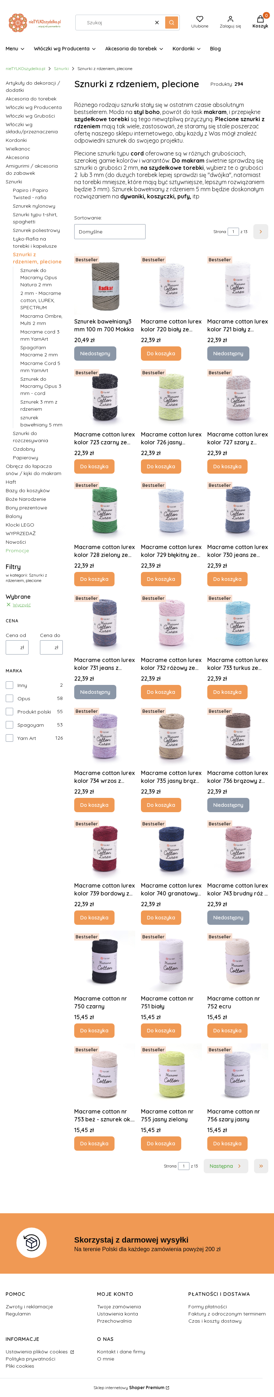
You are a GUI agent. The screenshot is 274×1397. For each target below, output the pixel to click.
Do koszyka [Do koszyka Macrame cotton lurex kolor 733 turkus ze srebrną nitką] (227, 692)
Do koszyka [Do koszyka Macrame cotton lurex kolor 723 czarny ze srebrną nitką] (94, 466)
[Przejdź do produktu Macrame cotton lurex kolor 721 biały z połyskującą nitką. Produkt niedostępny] (237, 284)
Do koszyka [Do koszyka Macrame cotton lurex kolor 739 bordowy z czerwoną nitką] (94, 917)
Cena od (16, 635)
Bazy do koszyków (28, 490)
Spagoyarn (30, 725)
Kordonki (16, 140)
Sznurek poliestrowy (36, 230)
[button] (171, 22)
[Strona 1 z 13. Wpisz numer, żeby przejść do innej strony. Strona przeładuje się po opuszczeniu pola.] (233, 232)
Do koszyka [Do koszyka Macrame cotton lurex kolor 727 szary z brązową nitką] (227, 466)
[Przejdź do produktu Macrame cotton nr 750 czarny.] (104, 961)
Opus (23, 698)
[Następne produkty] (226, 1166)
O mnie (105, 1359)
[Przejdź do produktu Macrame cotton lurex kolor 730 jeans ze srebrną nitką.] (237, 509)
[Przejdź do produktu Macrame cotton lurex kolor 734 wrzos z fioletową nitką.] (104, 735)
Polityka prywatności (30, 1359)
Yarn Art (26, 738)
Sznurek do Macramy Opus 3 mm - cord (40, 386)
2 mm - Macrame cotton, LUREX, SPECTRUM (40, 300)
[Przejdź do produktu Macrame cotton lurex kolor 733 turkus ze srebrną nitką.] (237, 622)
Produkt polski (34, 712)
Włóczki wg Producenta (34, 107)
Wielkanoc (18, 148)
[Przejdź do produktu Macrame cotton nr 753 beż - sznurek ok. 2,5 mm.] (104, 1074)
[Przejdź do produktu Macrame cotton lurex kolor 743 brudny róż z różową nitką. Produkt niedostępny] (237, 848)
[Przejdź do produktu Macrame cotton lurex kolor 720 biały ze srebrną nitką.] (171, 284)
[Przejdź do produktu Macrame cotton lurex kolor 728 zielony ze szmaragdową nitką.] (104, 509)
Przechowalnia (114, 1321)
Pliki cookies (20, 1366)
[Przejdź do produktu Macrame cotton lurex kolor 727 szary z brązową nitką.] (237, 397)
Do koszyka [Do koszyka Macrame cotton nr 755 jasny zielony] (161, 1143)
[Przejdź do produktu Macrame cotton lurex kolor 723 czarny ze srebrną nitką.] (104, 397)
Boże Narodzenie (26, 499)
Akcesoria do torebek (31, 98)
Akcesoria (17, 157)
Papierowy (25, 457)
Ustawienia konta (117, 1313)
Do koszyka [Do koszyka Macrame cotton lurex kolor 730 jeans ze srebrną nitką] (227, 579)
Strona (219, 231)
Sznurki (61, 68)
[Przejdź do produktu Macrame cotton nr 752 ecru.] (237, 961)
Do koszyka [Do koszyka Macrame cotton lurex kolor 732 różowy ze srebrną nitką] (161, 692)
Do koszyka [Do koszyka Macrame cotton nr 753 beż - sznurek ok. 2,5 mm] (94, 1143)
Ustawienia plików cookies (37, 1351)
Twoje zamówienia (119, 1306)
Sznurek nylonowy (34, 206)
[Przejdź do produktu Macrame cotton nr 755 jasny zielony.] (171, 1074)
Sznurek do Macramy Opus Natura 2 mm (38, 277)
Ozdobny (24, 449)
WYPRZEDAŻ (21, 533)
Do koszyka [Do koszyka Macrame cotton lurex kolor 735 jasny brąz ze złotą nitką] (161, 804)
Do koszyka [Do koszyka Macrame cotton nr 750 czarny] (94, 1030)
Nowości (16, 542)
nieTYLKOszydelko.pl (25, 68)
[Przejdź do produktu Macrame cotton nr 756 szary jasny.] (237, 1074)
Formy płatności (207, 1306)
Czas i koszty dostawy (215, 1321)
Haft (11, 482)
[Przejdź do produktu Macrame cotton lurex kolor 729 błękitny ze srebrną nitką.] (171, 509)
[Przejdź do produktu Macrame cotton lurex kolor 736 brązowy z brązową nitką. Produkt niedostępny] (237, 735)
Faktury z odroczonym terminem (227, 1313)
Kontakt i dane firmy (121, 1351)
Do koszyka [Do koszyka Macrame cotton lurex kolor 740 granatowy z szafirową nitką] (161, 917)
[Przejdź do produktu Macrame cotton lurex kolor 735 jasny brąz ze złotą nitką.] (171, 735)
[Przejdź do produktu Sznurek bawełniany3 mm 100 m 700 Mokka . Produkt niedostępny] (104, 284)
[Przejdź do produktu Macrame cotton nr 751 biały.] (171, 961)
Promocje (17, 550)
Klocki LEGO (20, 525)
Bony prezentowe (26, 507)
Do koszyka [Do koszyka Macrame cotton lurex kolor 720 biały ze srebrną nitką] (161, 353)
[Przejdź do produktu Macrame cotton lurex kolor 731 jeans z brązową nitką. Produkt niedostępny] (104, 622)
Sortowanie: (88, 217)
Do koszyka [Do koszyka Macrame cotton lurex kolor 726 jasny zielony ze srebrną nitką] (161, 466)
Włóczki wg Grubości (30, 116)
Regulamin (18, 1313)
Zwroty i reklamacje (29, 1306)
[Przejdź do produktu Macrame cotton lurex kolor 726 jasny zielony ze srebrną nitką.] (171, 397)
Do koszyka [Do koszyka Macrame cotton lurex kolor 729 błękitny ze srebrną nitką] (161, 579)
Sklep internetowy (128, 1387)
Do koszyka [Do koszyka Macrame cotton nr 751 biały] (161, 1030)
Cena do (50, 635)
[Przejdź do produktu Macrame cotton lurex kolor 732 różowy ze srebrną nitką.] (171, 622)
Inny (22, 685)
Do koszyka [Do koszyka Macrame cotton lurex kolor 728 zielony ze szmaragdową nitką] (94, 579)
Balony (14, 516)
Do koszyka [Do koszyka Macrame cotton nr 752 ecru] (227, 1030)
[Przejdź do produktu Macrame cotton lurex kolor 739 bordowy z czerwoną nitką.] (104, 848)
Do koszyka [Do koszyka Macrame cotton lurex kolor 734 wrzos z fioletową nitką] (94, 804)
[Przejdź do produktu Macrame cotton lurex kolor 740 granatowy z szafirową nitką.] (171, 848)
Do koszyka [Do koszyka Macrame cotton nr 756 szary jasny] (227, 1143)
